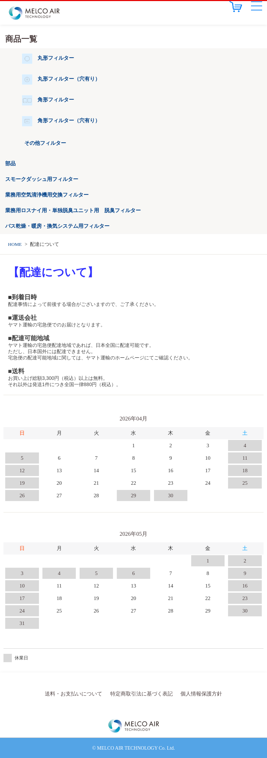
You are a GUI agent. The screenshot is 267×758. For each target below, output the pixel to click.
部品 (10, 163)
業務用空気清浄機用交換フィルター (47, 195)
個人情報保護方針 (197, 693)
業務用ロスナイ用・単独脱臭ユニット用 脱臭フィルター (73, 210)
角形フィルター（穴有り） (69, 120)
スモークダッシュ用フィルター (41, 179)
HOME (15, 244)
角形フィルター (56, 99)
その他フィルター (45, 143)
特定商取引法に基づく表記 (141, 693)
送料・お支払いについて (77, 693)
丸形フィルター (56, 58)
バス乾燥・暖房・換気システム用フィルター (57, 226)
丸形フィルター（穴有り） (69, 79)
